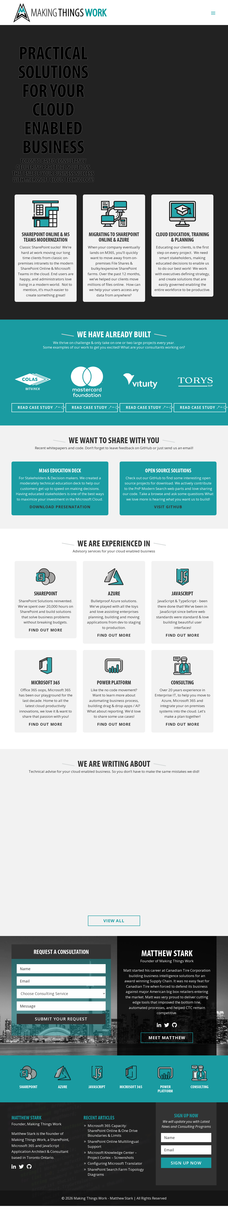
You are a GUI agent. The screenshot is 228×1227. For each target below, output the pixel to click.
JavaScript (97, 1086)
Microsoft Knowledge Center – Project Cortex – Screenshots (184, 834)
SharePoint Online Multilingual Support (113, 834)
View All (113, 920)
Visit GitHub (168, 506)
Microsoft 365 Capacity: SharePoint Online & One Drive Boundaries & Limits (43, 836)
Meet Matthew (166, 1037)
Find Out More (45, 629)
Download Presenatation (59, 506)
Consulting (199, 1086)
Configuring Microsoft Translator (115, 1163)
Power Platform (165, 1088)
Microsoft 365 (131, 1086)
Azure (62, 1086)
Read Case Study (35, 407)
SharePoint (28, 1086)
